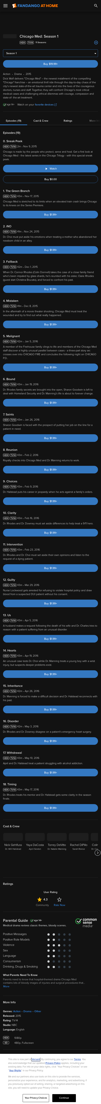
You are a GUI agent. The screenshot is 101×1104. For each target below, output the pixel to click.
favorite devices (46, 104)
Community (42, 905)
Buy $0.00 (50, 179)
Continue (64, 1097)
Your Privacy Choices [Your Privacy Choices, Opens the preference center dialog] (36, 1097)
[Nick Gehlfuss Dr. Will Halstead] (13, 853)
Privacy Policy (53, 1063)
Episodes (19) (13, 120)
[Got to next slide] (97, 853)
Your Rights (15, 1070)
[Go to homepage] (35, 6)
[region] (50, 1079)
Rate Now (59, 905)
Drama (27, 1011)
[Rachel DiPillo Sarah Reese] (79, 853)
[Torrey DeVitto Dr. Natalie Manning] (57, 853)
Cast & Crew (40, 120)
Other (37, 1011)
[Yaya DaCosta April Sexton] (35, 853)
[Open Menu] (5, 5)
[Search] (95, 6)
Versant (36, 1059)
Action (17, 1011)
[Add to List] (96, 42)
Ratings (68, 120)
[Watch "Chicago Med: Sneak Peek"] (50, 168)
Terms (77, 1059)
